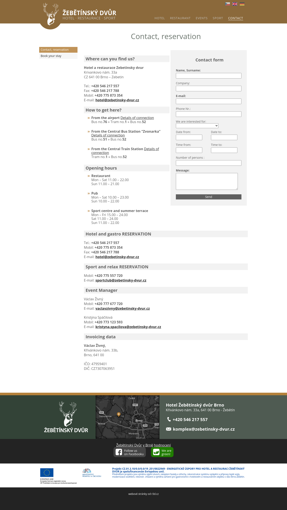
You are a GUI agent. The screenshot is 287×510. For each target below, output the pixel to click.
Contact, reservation (55, 50)
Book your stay (51, 56)
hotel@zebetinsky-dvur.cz (117, 256)
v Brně (148, 445)
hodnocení (162, 445)
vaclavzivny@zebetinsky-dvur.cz (122, 308)
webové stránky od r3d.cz (143, 494)
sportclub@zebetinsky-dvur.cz (120, 280)
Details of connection (137, 117)
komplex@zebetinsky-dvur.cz (204, 429)
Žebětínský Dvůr (129, 445)
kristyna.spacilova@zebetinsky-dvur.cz (128, 326)
